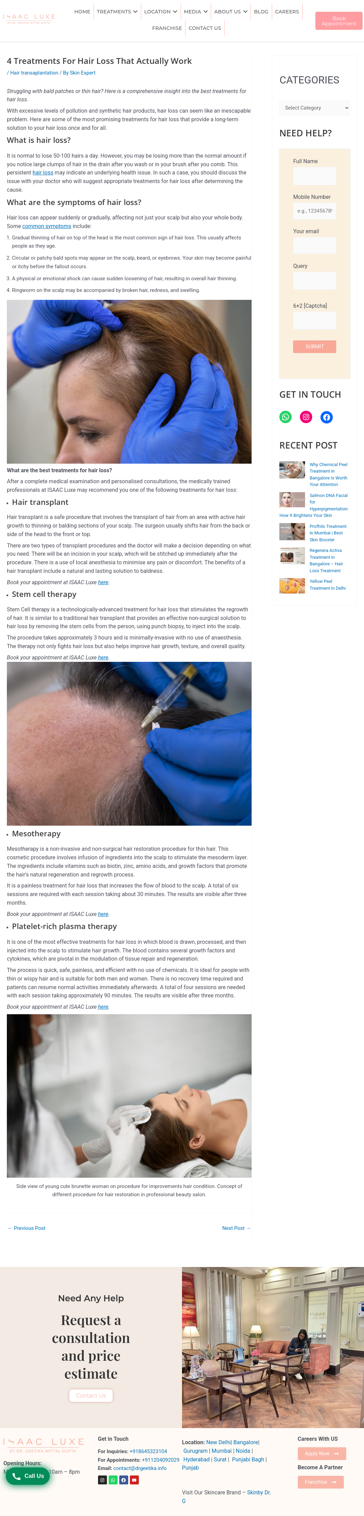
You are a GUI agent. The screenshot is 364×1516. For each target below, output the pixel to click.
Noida (243, 1451)
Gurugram (195, 1451)
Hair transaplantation (34, 73)
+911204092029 (160, 1460)
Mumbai (222, 1451)
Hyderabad (196, 1459)
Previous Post (27, 1228)
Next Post (236, 1228)
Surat (221, 1459)
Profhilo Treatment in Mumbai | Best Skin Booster (328, 533)
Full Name (314, 171)
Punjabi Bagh (248, 1459)
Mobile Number (314, 206)
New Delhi (218, 1442)
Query (314, 276)
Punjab (190, 1467)
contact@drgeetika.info (140, 1468)
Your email (314, 241)
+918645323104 (148, 1451)
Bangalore (245, 1442)
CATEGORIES (309, 80)
